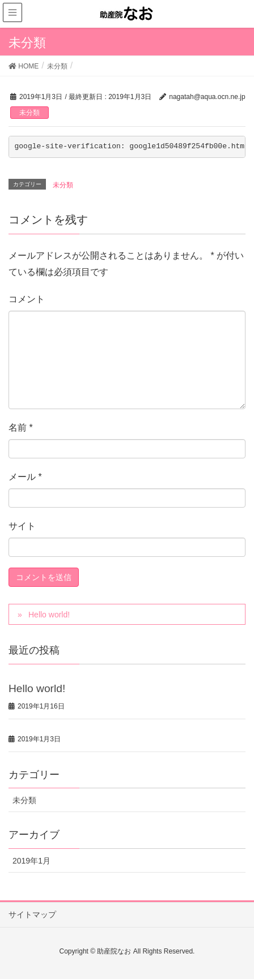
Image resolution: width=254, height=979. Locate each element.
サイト (22, 526)
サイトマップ (32, 914)
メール (25, 477)
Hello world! (49, 614)
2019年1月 (31, 860)
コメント (27, 299)
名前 (21, 427)
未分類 (29, 113)
